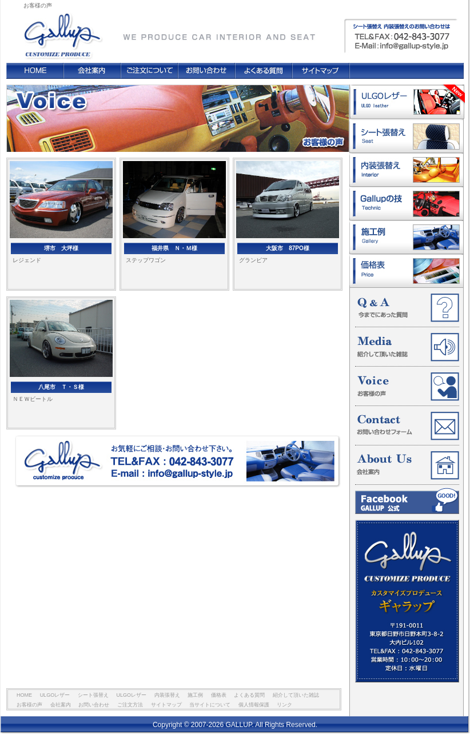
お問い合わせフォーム (407, 426)
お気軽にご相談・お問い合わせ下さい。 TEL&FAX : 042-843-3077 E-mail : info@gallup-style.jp (178, 461)
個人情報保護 (253, 705)
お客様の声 (407, 386)
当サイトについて (209, 705)
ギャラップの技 (406, 203)
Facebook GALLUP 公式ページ (407, 501)
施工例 (406, 237)
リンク (284, 705)
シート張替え (406, 136)
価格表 (406, 271)
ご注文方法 (149, 71)
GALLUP (62, 30)
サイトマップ (320, 71)
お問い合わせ (206, 71)
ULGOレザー (407, 102)
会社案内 (92, 71)
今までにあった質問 (407, 308)
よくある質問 (263, 71)
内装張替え (406, 170)
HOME (34, 71)
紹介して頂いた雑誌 (407, 347)
